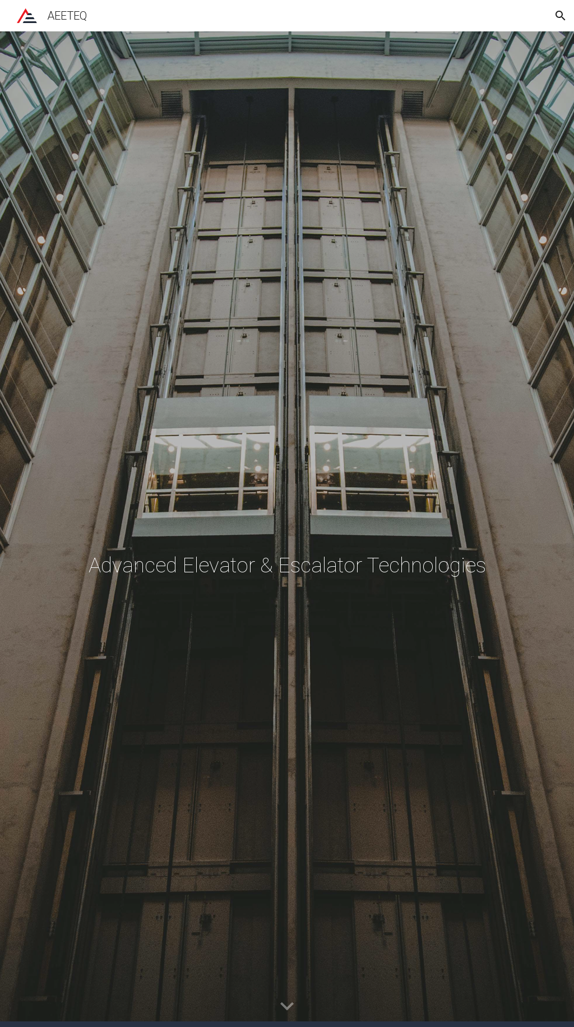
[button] (560, 15)
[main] (287, 529)
